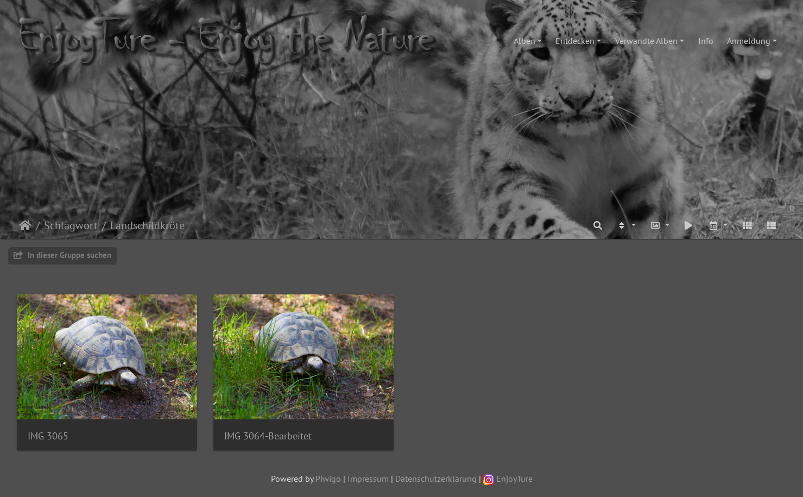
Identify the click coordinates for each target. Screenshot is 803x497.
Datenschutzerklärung (436, 478)
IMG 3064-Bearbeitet (268, 436)
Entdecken (575, 40)
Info (705, 40)
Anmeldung (748, 40)
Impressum (368, 478)
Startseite (25, 225)
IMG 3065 (48, 436)
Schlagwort (71, 225)
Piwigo (328, 478)
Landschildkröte (147, 225)
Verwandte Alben (646, 40)
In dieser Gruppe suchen (62, 255)
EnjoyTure (508, 478)
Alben (524, 40)
